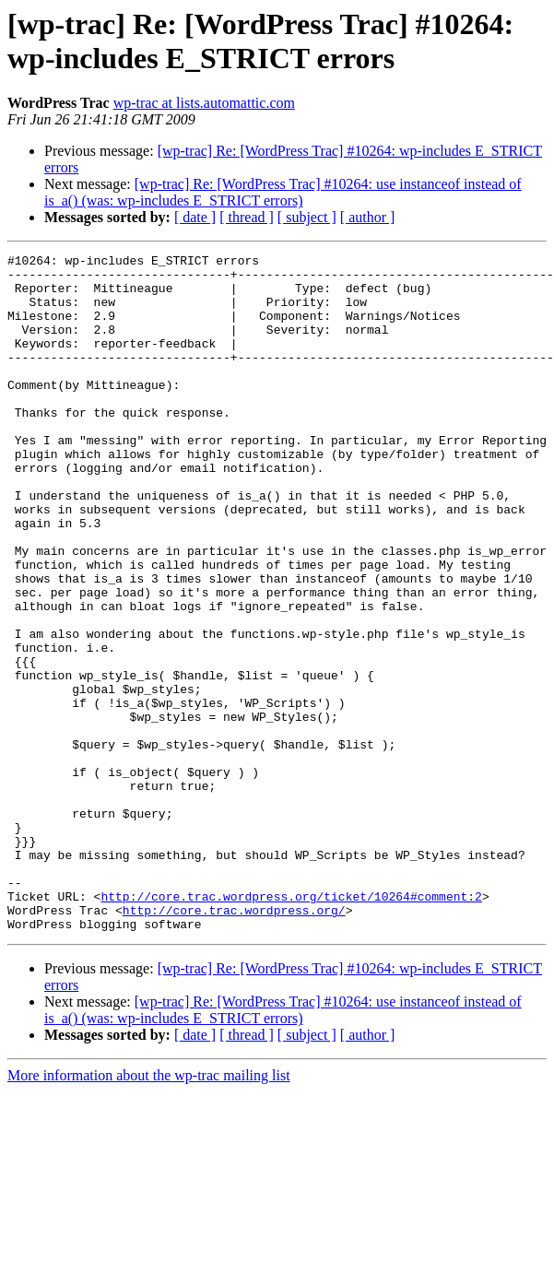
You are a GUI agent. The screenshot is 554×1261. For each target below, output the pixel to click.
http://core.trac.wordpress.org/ (234, 1042)
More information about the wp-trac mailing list (148, 1211)
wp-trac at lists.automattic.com (204, 103)
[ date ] (195, 217)
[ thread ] (246, 217)
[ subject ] (306, 217)
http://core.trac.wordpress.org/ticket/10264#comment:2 (290, 1026)
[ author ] (367, 217)
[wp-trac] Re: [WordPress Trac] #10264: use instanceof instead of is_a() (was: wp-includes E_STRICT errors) (283, 192)
